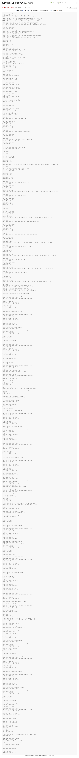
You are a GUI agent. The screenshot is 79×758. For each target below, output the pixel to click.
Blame (25, 10)
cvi (6, 8)
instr (9, 8)
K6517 (13, 8)
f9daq (30, 3)
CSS (53, 755)
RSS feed (60, 10)
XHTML (50, 755)
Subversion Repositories (14, 3)
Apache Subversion (40, 755)
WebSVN (31, 755)
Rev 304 (19, 10)
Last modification (45, 10)
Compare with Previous (34, 10)
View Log (54, 10)
